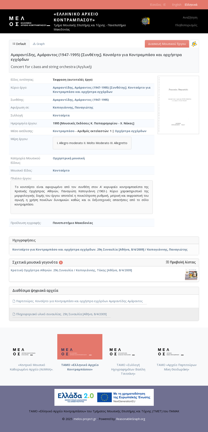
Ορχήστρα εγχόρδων (130, 131)
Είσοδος (158, 5)
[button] (167, 262)
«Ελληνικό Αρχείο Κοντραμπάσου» (76, 17)
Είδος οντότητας (22, 79)
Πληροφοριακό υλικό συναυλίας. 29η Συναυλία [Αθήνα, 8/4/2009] (59, 314)
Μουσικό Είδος (21, 170)
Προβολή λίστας (181, 262)
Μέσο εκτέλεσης (22, 131)
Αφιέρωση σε (20, 107)
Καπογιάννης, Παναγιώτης (73, 107)
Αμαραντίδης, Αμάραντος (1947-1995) (81, 100)
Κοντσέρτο (61, 170)
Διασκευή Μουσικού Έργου (167, 44)
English (176, 5)
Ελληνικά (191, 5)
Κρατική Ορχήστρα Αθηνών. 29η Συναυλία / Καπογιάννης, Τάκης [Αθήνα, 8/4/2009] (71, 270)
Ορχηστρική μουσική (69, 158)
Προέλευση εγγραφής (26, 223)
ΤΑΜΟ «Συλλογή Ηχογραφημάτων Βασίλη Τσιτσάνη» (128, 369)
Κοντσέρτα (61, 115)
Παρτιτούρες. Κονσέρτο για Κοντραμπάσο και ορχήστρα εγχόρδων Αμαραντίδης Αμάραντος (77, 301)
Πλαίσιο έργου (21, 178)
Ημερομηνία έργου (24, 123)
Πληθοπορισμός (186, 25)
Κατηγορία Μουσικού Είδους (25, 160)
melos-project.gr (85, 419)
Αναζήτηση (190, 17)
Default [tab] (19, 44)
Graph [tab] (39, 44)
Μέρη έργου (19, 139)
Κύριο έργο (18, 87)
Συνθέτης (17, 100)
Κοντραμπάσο (64, 131)
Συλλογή (17, 115)
